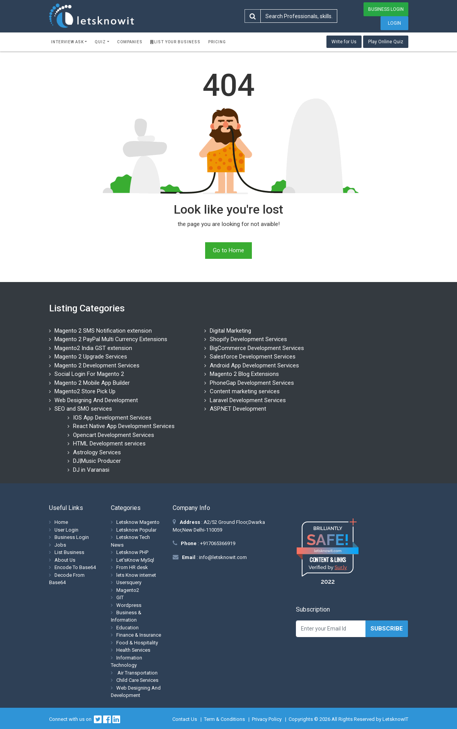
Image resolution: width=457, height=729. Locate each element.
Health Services (133, 650)
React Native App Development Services (124, 426)
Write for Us (344, 41)
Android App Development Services (254, 365)
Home (61, 522)
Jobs (60, 545)
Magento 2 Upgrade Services (90, 356)
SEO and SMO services (83, 408)
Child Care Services (137, 680)
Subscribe (386, 628)
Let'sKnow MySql (135, 560)
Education (127, 627)
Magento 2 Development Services (96, 365)
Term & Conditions (224, 719)
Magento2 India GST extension (93, 348)
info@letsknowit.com (222, 557)
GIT (120, 597)
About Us (64, 560)
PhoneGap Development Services (252, 382)
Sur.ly (341, 567)
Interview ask (67, 42)
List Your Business (175, 42)
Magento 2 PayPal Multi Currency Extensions (110, 339)
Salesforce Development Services (253, 356)
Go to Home (228, 250)
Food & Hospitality (137, 643)
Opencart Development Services (113, 435)
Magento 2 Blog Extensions (244, 373)
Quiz (100, 42)
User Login (66, 530)
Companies (130, 42)
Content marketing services (245, 391)
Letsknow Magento (138, 522)
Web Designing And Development (96, 400)
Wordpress (128, 605)
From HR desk (132, 567)
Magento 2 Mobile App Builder (92, 382)
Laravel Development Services (248, 400)
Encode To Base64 (75, 567)
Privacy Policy (267, 719)
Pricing (217, 42)
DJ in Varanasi (91, 469)
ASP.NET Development (238, 408)
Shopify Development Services (248, 339)
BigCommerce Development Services (257, 348)
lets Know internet (136, 575)
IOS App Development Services (112, 417)
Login (394, 23)
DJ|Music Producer (97, 460)
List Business (69, 552)
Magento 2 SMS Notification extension (103, 330)
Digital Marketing (230, 330)
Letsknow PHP (132, 552)
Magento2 (127, 590)
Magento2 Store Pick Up (85, 391)
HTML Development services (109, 443)
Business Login (386, 9)
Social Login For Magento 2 (89, 373)
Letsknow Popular (136, 530)
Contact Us (184, 719)
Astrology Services (97, 452)
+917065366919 (217, 543)
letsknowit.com (327, 551)
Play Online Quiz (385, 41)
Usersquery (128, 582)
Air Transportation (137, 673)
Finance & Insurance (138, 635)
